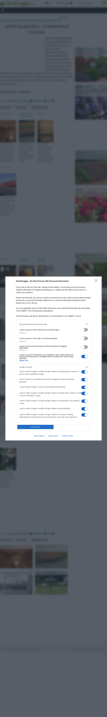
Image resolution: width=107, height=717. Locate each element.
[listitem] (53, 324)
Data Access (53, 436)
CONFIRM (35, 427)
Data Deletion (39, 436)
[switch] (84, 329)
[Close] (96, 281)
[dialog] (53, 358)
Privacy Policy (67, 436)
